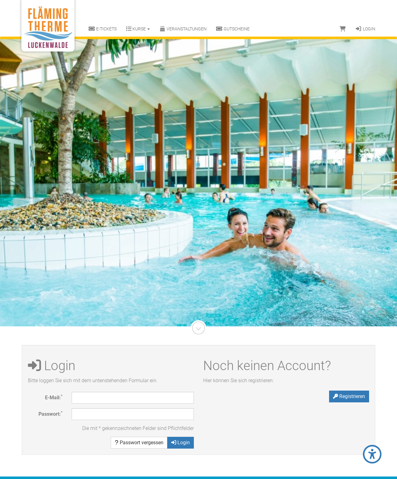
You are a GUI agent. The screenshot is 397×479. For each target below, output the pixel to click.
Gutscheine (233, 28)
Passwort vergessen (139, 442)
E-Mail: (53, 397)
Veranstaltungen (183, 28)
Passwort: (50, 413)
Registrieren (349, 396)
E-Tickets (102, 28)
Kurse (138, 28)
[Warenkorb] (342, 29)
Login (365, 28)
